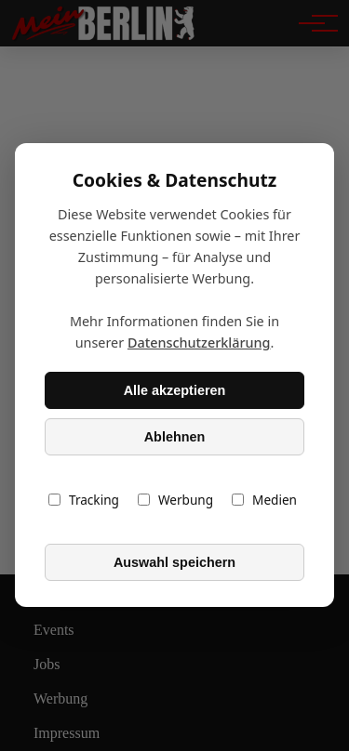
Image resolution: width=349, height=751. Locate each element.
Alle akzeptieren (175, 390)
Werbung (175, 500)
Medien (264, 500)
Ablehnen (175, 436)
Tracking (83, 500)
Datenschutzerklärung (199, 343)
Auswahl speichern (174, 562)
